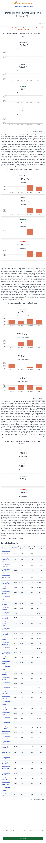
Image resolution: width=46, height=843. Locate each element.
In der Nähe (26, 29)
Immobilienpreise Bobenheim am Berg (6, 559)
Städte (31, 6)
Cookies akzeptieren (23, 838)
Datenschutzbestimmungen (18, 834)
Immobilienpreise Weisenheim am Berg (6, 577)
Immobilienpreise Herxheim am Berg (6, 571)
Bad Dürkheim (15, 27)
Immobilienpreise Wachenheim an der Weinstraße (6, 752)
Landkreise (26, 6)
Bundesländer (18, 6)
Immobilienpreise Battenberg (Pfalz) (6, 623)
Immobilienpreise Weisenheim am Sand (6, 598)
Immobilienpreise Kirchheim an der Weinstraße (6, 789)
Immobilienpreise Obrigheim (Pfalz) (6, 668)
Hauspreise (32, 27)
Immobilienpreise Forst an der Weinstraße (6, 703)
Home (2, 9)
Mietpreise (20, 29)
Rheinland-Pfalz (7, 9)
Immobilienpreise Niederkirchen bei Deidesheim (6, 768)
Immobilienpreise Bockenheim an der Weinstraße (6, 553)
